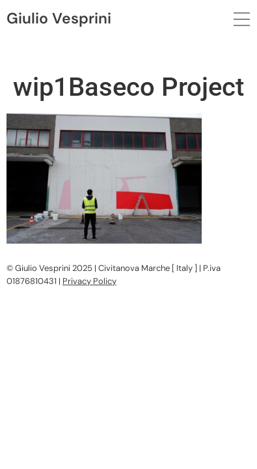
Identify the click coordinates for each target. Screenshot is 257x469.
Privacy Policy (89, 281)
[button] (242, 20)
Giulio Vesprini (59, 18)
